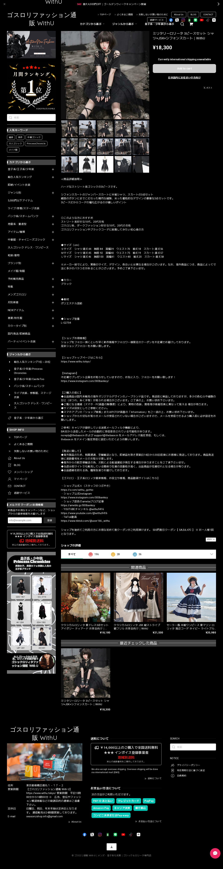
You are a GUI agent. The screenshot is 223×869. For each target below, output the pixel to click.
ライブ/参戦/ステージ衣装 (23, 208)
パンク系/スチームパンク (23, 216)
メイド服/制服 (16, 271)
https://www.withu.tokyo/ (76, 361)
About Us (178, 14)
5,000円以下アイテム (20, 200)
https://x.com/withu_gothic (77, 489)
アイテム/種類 (16, 231)
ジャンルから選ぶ (125, 24)
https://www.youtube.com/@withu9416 (84, 513)
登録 (49, 520)
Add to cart (184, 68)
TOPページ (105, 14)
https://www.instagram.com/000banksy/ (85, 381)
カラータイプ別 (17, 325)
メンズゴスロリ (17, 294)
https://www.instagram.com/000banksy (84, 497)
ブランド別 (14, 263)
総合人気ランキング (20, 177)
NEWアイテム (16, 310)
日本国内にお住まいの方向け (184, 77)
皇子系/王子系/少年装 (21, 169)
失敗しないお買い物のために (153, 14)
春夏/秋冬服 (15, 318)
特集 (10, 286)
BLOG (193, 14)
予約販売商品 (16, 278)
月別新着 (13, 302)
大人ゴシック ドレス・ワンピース (28, 247)
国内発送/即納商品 (19, 333)
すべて (72, 554)
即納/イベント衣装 (19, 184)
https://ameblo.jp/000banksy (78, 505)
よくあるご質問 (125, 14)
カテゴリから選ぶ (92, 24)
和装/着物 (14, 255)
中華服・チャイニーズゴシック (26, 239)
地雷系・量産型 (17, 224)
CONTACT (208, 14)
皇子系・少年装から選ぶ (159, 24)
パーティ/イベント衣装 (22, 341)
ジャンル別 (14, 192)
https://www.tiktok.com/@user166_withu (85, 520)
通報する (211, 539)
